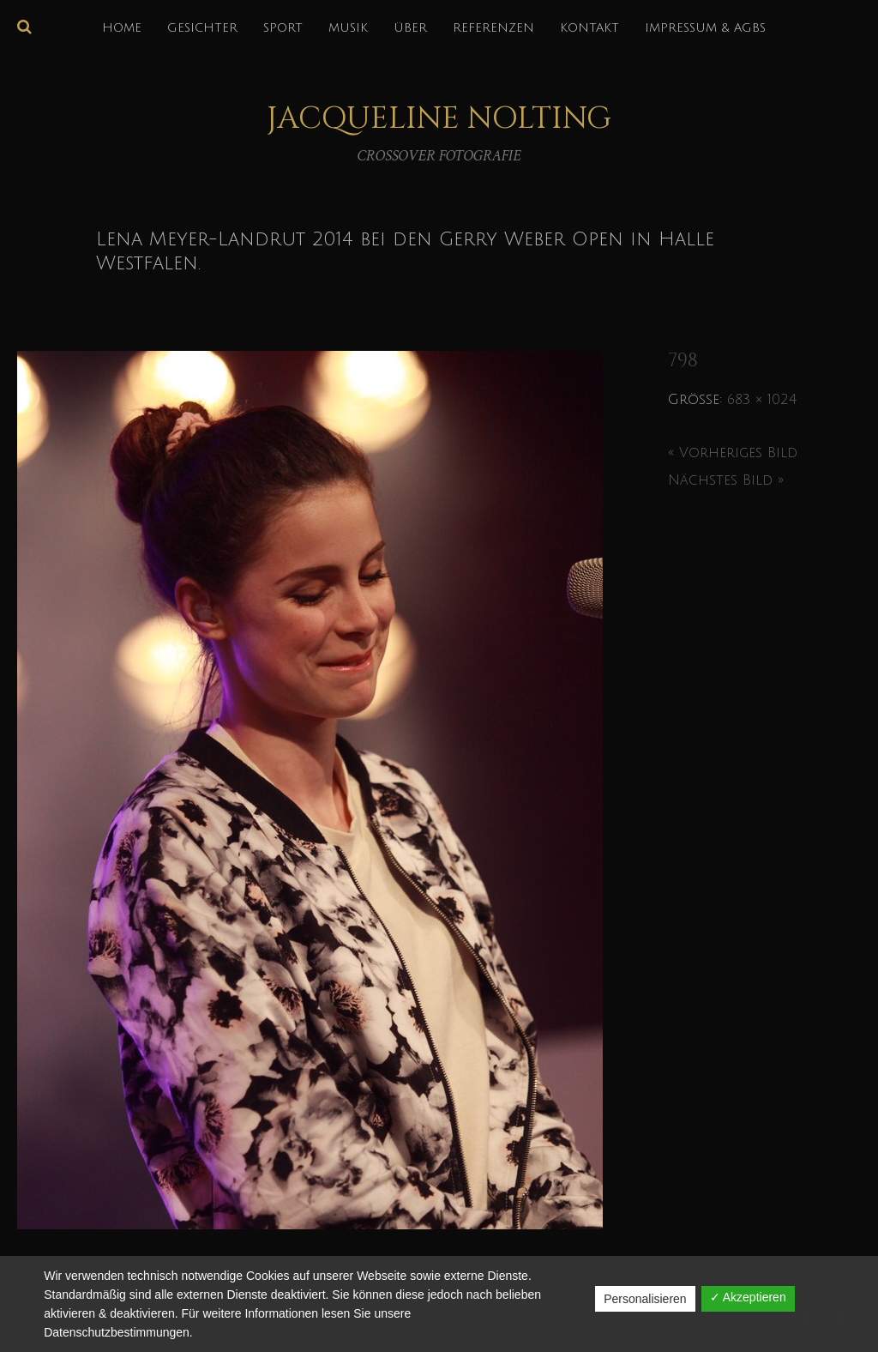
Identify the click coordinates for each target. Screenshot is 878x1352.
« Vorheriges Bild (732, 453)
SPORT (283, 27)
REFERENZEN (493, 27)
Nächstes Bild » (726, 480)
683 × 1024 (762, 399)
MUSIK (348, 27)
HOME (121, 27)
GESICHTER (202, 27)
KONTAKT (589, 27)
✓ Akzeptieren (748, 1297)
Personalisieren (645, 1299)
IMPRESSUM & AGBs (705, 27)
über (410, 27)
